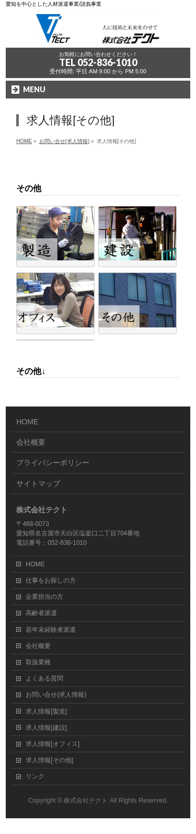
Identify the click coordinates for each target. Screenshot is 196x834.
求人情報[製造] (46, 711)
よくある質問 (44, 678)
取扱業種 (38, 662)
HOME (27, 422)
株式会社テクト (86, 800)
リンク (35, 776)
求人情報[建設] (46, 727)
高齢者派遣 (41, 613)
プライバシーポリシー (52, 462)
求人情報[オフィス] (52, 744)
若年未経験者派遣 (51, 629)
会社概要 (30, 442)
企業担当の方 (44, 596)
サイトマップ (38, 483)
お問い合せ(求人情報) (56, 694)
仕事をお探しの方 (51, 580)
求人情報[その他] (49, 760)
